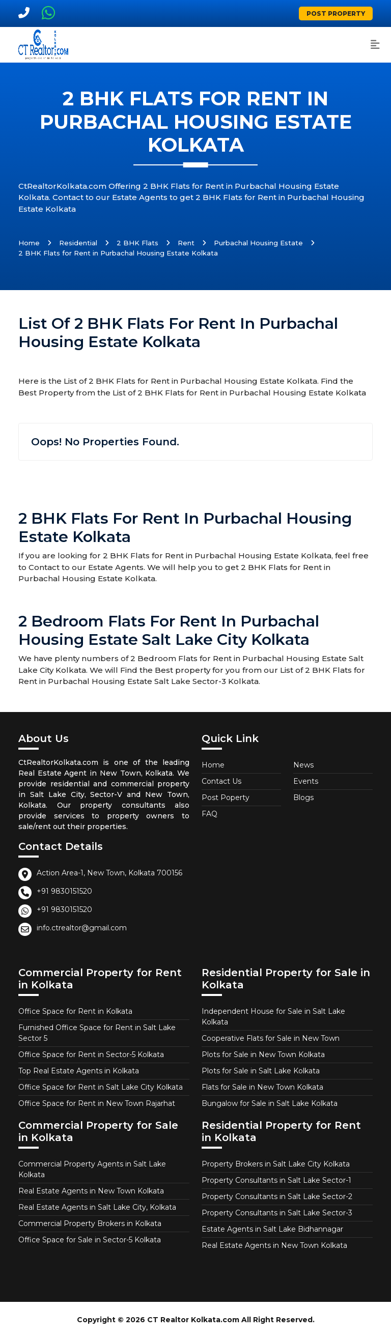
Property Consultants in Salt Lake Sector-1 (276, 1180)
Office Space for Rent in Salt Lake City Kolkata (100, 1087)
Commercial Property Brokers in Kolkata (89, 1223)
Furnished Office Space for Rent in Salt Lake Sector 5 (97, 1033)
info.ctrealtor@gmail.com (82, 927)
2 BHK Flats (137, 243)
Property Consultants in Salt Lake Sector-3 (277, 1212)
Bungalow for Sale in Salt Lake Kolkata (270, 1103)
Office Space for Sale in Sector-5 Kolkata (89, 1239)
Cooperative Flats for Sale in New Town (271, 1038)
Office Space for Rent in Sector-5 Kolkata (91, 1054)
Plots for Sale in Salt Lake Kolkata (261, 1070)
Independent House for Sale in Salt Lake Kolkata (273, 1017)
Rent (186, 243)
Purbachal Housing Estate (258, 243)
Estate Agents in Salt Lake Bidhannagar (272, 1229)
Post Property (335, 13)
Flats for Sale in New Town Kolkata (262, 1087)
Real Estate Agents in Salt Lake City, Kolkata (97, 1207)
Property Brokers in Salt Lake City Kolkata (276, 1164)
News (303, 765)
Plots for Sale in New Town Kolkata (263, 1054)
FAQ (209, 813)
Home (29, 243)
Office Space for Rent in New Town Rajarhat (96, 1103)
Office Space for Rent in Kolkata (75, 1011)
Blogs (303, 797)
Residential (78, 243)
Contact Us (221, 781)
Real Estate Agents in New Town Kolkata (91, 1190)
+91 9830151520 (64, 891)
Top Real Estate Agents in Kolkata (78, 1070)
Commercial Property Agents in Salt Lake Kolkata (92, 1169)
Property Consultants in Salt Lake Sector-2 (277, 1196)
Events (305, 781)
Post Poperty (225, 797)
